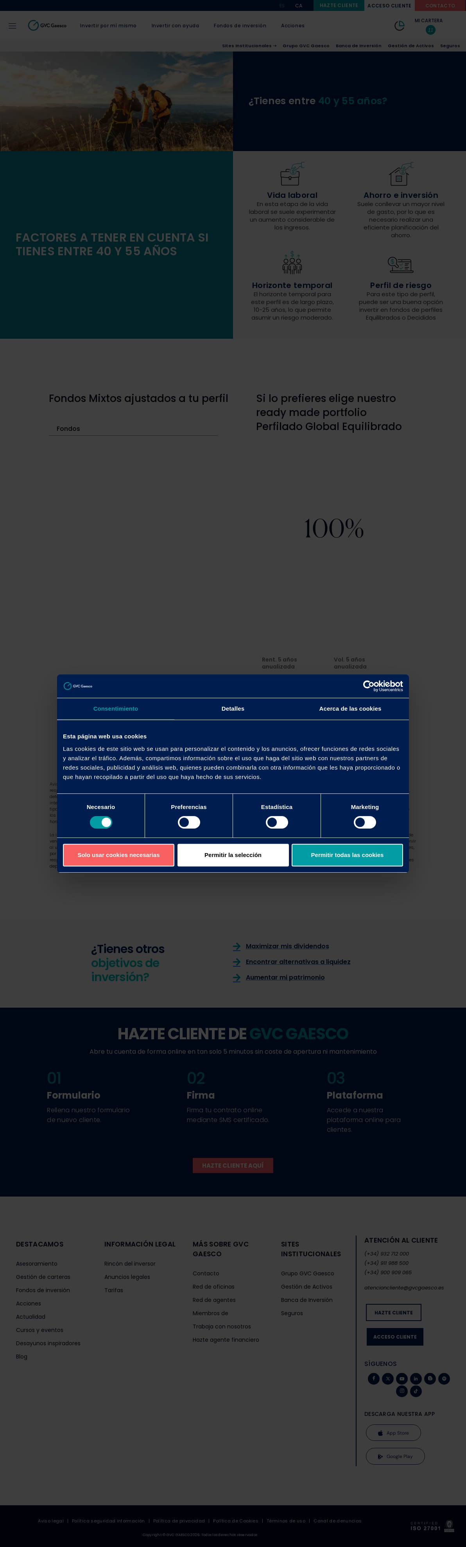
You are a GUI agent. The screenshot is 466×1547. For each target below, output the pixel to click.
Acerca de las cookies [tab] (350, 708)
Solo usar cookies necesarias (118, 855)
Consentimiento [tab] (115, 708)
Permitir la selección (233, 855)
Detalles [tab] (233, 708)
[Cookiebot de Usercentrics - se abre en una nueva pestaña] (369, 686)
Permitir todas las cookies (347, 855)
